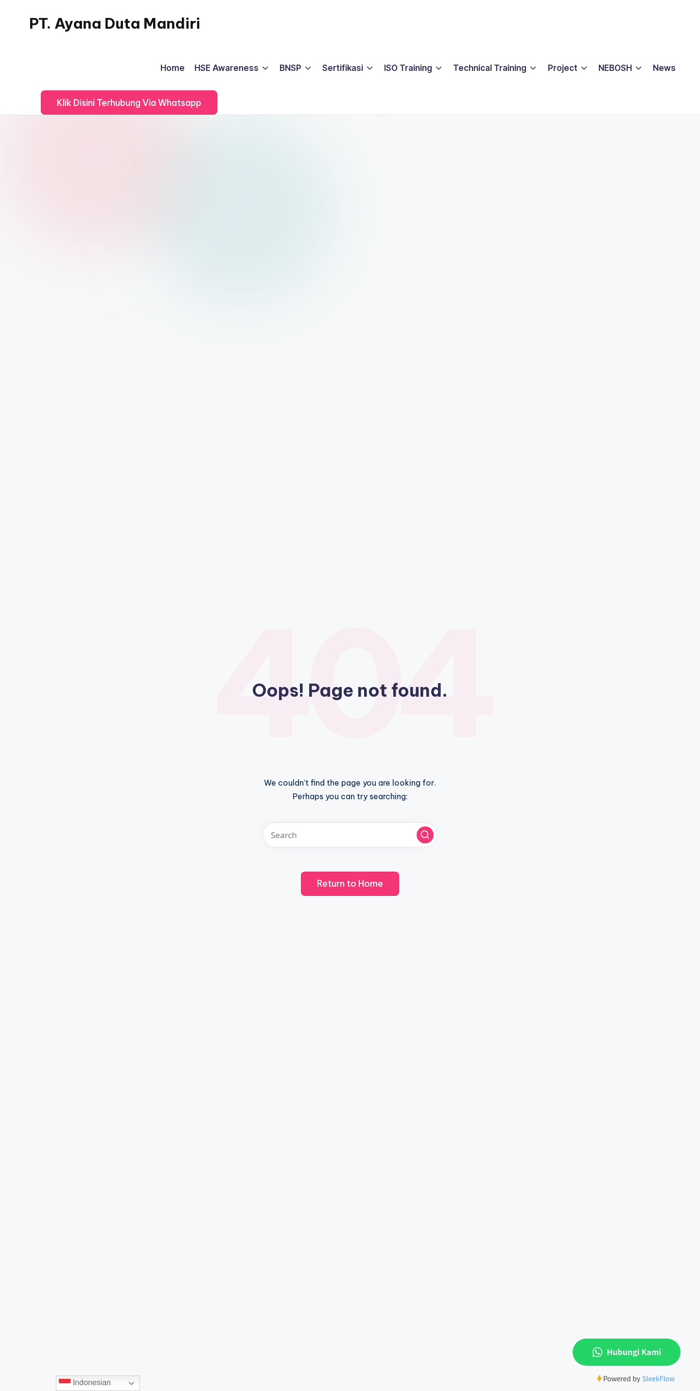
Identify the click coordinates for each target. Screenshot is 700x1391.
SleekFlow (658, 1378)
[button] (129, 102)
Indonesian (85, 1383)
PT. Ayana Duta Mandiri (114, 23)
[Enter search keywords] (350, 835)
